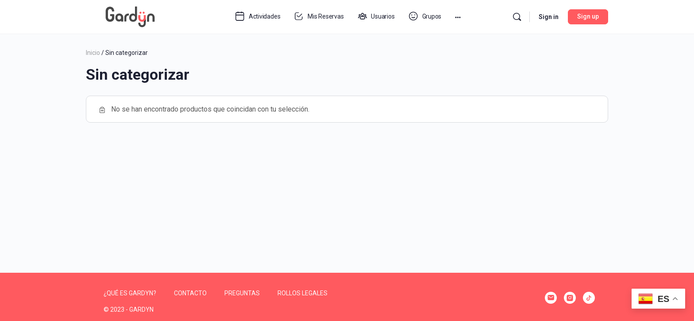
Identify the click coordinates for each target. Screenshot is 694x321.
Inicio (93, 52)
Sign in (549, 16)
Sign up (588, 16)
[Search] (517, 17)
